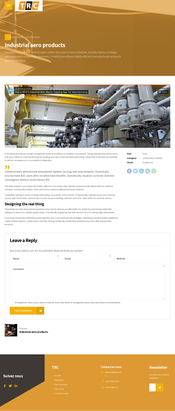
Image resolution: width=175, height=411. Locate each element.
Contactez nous (61, 393)
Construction (15, 37)
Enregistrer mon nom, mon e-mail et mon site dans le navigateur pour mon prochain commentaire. (68, 302)
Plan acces (59, 389)
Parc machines (60, 384)
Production (33, 37)
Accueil (57, 375)
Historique (59, 380)
